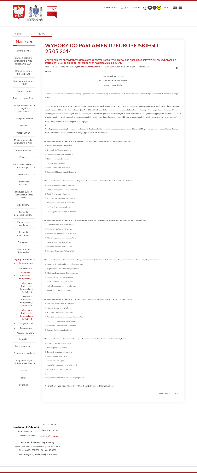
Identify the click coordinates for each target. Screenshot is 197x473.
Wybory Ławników (25, 333)
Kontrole (23, 339)
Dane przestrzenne (24, 118)
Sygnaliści (23, 385)
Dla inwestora (23, 174)
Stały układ (174, 7)
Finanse (23, 157)
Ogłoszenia (24, 126)
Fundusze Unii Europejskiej (23, 251)
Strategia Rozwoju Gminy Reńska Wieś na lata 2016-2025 (23, 61)
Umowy (23, 370)
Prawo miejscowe (23, 150)
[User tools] (177, 68)
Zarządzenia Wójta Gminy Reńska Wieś (23, 362)
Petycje (23, 378)
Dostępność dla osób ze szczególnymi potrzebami (24, 108)
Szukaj (41, 33)
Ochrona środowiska (23, 353)
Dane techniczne (23, 346)
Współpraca (23, 242)
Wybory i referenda (23, 259)
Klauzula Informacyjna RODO (23, 82)
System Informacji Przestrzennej (23, 72)
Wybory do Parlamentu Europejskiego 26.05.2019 (26, 287)
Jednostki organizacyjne (23, 233)
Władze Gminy (23, 133)
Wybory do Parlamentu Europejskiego (25, 276)
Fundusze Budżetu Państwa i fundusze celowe (24, 195)
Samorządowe (26, 268)
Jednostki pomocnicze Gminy (23, 213)
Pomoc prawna (24, 91)
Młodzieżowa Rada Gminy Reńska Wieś (23, 141)
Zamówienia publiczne (23, 183)
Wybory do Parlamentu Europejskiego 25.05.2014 (94, 67)
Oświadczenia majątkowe (23, 223)
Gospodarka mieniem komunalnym (23, 166)
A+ (128, 8)
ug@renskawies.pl (54, 436)
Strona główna (24, 51)
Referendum (26, 328)
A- (122, 8)
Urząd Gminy (23, 205)
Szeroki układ (180, 7)
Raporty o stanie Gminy (24, 98)
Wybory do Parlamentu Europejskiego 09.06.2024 (26, 301)
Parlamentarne (26, 263)
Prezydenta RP (26, 323)
